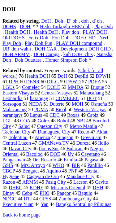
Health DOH (17, 32)
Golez (43, 120)
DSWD (73, 81)
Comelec (31, 87)
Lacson (80, 182)
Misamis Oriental (68, 187)
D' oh (72, 21)
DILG (53, 81)
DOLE (53, 87)
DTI (28, 198)
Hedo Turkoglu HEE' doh (65, 26)
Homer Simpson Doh (66, 60)
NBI (80, 120)
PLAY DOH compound (79, 43)
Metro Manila (83, 126)
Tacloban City (16, 131)
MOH (77, 104)
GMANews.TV (53, 143)
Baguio (85, 193)
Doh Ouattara (28, 60)
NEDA (35, 104)
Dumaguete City (54, 131)
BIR (76, 165)
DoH (46, 21)
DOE (55, 154)
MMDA (76, 87)
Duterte (56, 104)
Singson (66, 137)
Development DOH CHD (85, 48)
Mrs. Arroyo (33, 165)
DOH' (26, 26)
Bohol (63, 120)
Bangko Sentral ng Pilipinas (83, 204)
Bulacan (75, 148)
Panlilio (95, 165)
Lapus (36, 115)
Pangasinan (13, 159)
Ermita (70, 159)
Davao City (20, 148)
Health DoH (46, 32)
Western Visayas (90, 109)
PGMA (41, 109)
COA (25, 120)
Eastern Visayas (18, 92)
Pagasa (91, 159)
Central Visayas (56, 92)
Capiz (92, 115)
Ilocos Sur (49, 148)
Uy (71, 154)
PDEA (94, 81)
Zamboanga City (75, 198)
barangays (12, 115)
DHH (98, 187)
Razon (8, 182)
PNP (72, 170)
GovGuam (91, 137)
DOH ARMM (16, 54)
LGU (7, 120)
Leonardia (12, 98)
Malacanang (14, 109)
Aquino (53, 170)
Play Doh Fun (38, 43)
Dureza (83, 143)
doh (84, 21)
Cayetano (90, 154)
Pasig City (55, 182)
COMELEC (67, 98)
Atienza (42, 137)
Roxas (73, 115)
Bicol (61, 109)
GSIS (7, 165)
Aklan (103, 131)
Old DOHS (13, 37)
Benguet (30, 170)
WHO (58, 165)
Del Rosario (44, 159)
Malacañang (92, 92)
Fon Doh (60, 37)
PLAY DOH (95, 32)
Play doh (70, 32)
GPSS (45, 198)
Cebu (27, 193)
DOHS (9, 26)
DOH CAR (46, 48)
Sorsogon (11, 104)
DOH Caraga (46, 54)
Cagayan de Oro (43, 176)
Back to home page (21, 214)
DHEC (15, 187)
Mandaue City (80, 176)
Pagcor (64, 193)
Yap (45, 204)
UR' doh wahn (16, 48)
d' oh (97, 21)
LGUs (8, 87)
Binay (8, 193)
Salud (24, 126)
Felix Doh (38, 37)
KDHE (36, 187)
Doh (58, 21)
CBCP (8, 170)
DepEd (81, 76)
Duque (97, 87)
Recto (83, 131)
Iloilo (103, 143)
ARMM (30, 182)
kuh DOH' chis (77, 54)
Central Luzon (16, 143)
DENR (33, 81)
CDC (54, 115)
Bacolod (34, 154)
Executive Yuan (17, 204)
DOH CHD (84, 37)
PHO (44, 193)
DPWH (103, 76)
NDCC (9, 198)
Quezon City (49, 126)
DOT (92, 98)
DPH (14, 81)
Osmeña (99, 104)
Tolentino (18, 137)
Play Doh (103, 26)
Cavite (101, 182)
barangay (39, 98)
